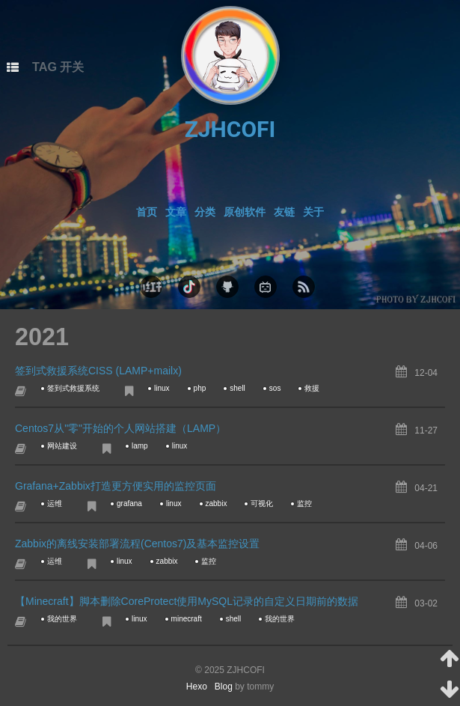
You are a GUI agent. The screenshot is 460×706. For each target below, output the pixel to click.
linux (162, 388)
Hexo (200, 686)
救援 (311, 388)
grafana (129, 503)
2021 (42, 336)
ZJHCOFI (230, 129)
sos (275, 388)
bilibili (265, 287)
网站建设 (62, 446)
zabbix (216, 503)
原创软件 (245, 212)
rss (303, 287)
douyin (189, 287)
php (200, 388)
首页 (146, 212)
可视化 (262, 503)
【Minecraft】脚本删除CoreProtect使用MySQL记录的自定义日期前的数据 (186, 601)
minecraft (186, 619)
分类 (204, 212)
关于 (313, 212)
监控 (304, 503)
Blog (224, 686)
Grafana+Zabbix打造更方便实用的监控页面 (115, 486)
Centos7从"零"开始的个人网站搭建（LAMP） (120, 428)
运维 (54, 503)
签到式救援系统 (73, 388)
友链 (284, 212)
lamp (140, 446)
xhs (151, 287)
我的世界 (62, 619)
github (227, 287)
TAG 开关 (58, 66)
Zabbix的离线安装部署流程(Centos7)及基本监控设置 (137, 544)
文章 (175, 212)
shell (237, 388)
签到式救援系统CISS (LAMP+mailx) (98, 371)
